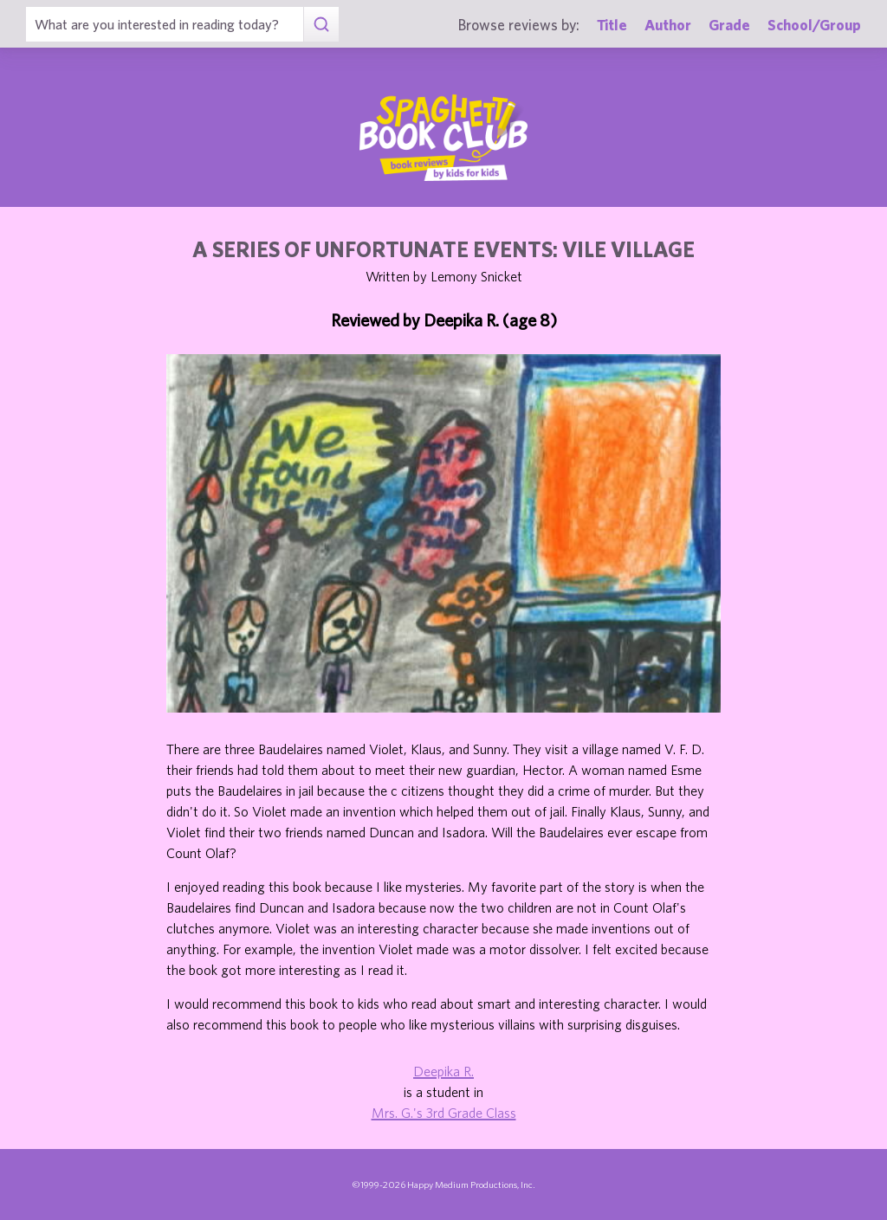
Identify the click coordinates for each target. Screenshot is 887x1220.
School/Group (814, 25)
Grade (729, 25)
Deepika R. (443, 1071)
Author (667, 25)
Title (612, 25)
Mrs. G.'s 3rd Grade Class (444, 1112)
